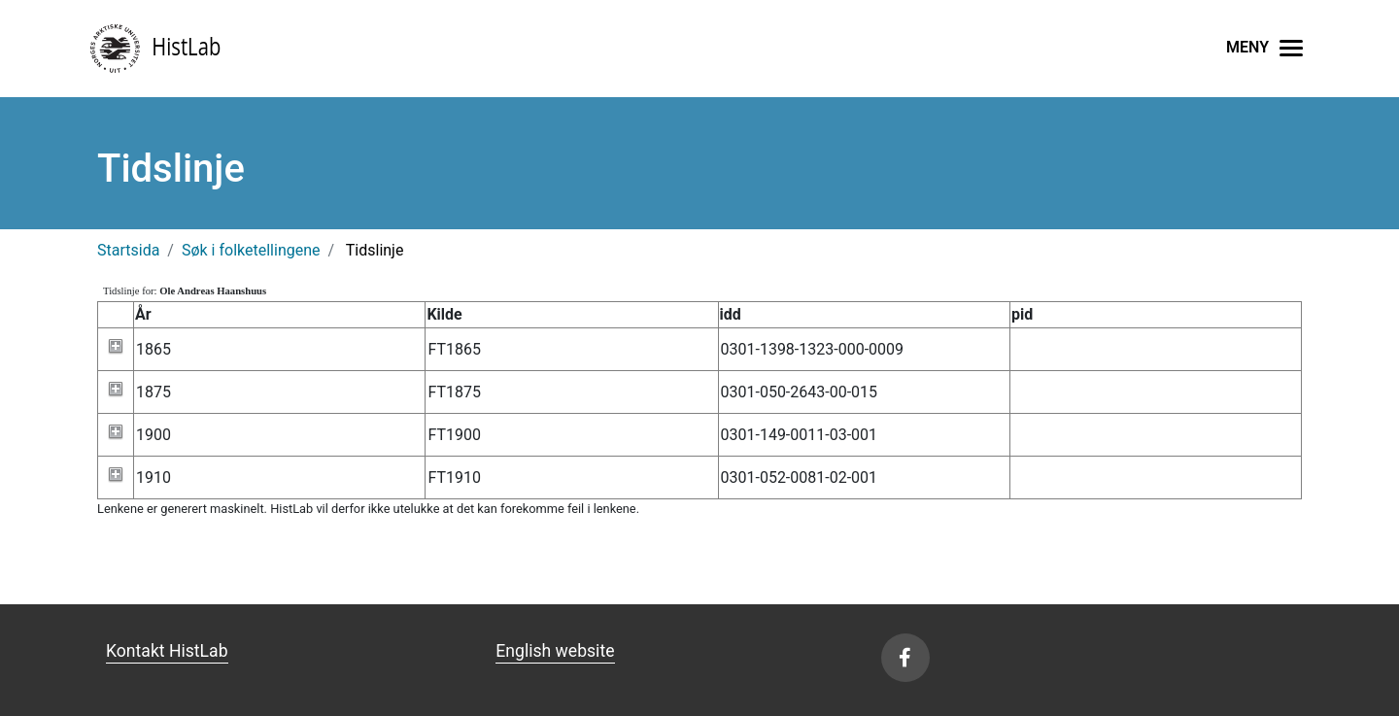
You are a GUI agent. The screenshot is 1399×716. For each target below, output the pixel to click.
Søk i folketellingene (251, 250)
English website (554, 651)
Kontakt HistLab (167, 651)
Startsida (128, 250)
